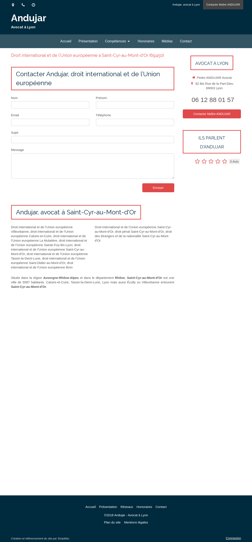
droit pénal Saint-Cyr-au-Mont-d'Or (139, 231)
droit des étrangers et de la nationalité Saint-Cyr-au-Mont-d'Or (133, 236)
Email (15, 115)
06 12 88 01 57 (213, 99)
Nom (14, 98)
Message (17, 150)
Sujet (14, 132)
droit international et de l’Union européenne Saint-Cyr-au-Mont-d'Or (48, 249)
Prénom (101, 98)
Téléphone (103, 115)
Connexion (233, 538)
